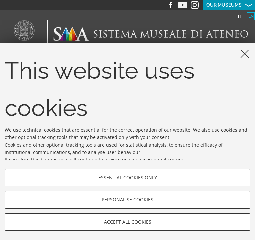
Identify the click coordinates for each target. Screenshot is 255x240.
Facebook (171, 5)
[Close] (244, 53)
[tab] (239, 16)
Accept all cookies (127, 222)
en (251, 16)
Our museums (224, 5)
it (239, 16)
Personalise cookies (127, 199)
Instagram (195, 5)
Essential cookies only (127, 177)
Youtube (183, 5)
